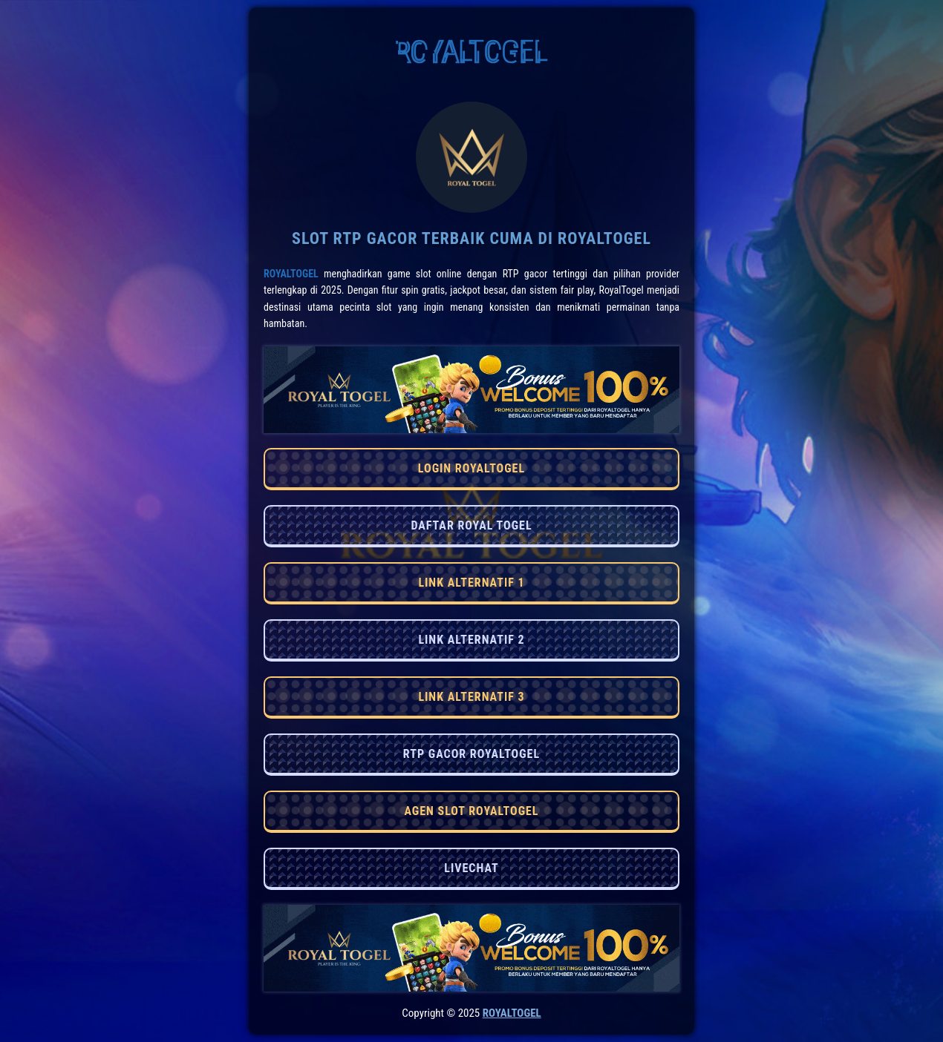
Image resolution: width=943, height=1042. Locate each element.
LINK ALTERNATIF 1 (471, 583)
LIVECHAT (471, 868)
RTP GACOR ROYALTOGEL (471, 754)
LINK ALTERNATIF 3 (471, 697)
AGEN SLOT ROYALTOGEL (471, 811)
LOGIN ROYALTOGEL (471, 468)
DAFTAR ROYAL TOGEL (471, 525)
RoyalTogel (291, 274)
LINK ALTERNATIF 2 (471, 640)
